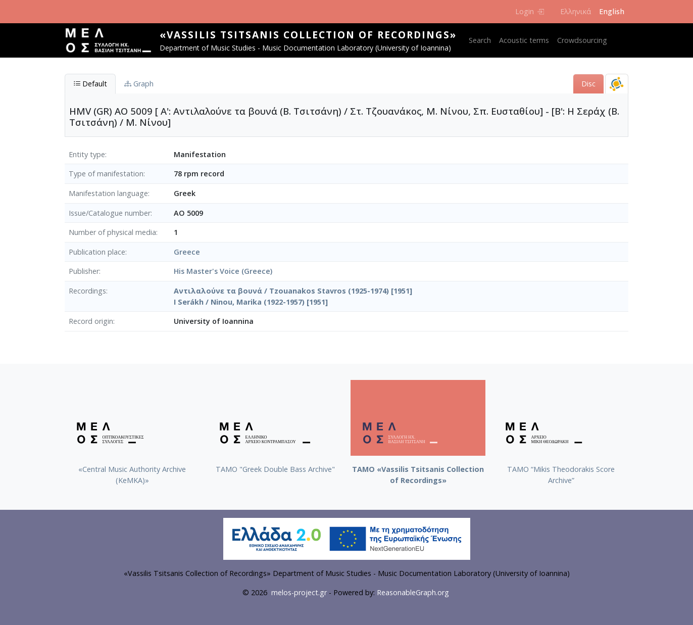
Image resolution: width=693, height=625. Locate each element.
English (611, 11)
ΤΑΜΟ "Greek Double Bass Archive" (275, 469)
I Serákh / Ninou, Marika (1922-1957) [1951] (251, 302)
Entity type (87, 154)
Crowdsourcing (582, 40)
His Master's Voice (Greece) (223, 271)
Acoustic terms (524, 40)
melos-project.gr (299, 592)
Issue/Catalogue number (110, 213)
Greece (187, 252)
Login (529, 11)
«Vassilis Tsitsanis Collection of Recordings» (308, 34)
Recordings (87, 291)
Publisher (84, 271)
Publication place (97, 252)
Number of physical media (112, 232)
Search (480, 40)
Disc (588, 83)
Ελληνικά (575, 11)
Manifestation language (108, 193)
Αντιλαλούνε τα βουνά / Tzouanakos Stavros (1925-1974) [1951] (293, 291)
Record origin (91, 321)
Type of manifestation (106, 173)
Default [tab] (90, 83)
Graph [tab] (139, 83)
